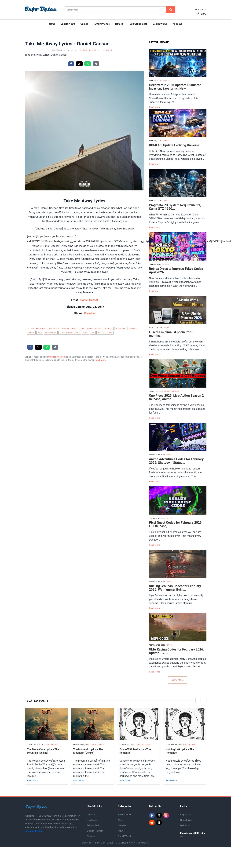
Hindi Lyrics (186, 819)
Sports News (68, 24)
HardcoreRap (94, 328)
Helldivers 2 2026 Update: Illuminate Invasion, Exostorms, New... (175, 86)
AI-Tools (177, 24)
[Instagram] (166, 815)
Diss (82, 328)
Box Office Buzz (138, 24)
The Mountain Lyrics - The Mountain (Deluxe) (88, 751)
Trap (85, 333)
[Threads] (159, 822)
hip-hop (108, 328)
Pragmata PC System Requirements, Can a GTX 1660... (175, 207)
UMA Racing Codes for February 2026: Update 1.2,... (176, 651)
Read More (100, 360)
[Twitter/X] (159, 815)
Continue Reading (33, 831)
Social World (160, 24)
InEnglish (120, 328)
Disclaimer (92, 819)
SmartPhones (102, 24)
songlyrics (50, 333)
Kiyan (109, 50)
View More (178, 679)
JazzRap (133, 328)
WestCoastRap (105, 333)
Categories (125, 806)
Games (84, 24)
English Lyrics (88, 50)
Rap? (40, 333)
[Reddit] (152, 822)
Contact (91, 814)
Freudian (89, 313)
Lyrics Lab (185, 825)
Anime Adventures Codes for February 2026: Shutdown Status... (176, 461)
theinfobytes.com (57, 357)
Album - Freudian (37, 328)
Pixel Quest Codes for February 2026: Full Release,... (176, 524)
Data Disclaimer (95, 830)
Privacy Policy (94, 825)
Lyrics (31, 333)
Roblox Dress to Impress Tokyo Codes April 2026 (176, 270)
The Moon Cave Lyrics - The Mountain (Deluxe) (43, 751)
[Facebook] (152, 815)
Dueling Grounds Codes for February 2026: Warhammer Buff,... (175, 587)
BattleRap (54, 328)
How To (119, 24)
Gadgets (122, 825)
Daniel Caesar (89, 300)
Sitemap (91, 836)
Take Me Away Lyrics (70, 333)
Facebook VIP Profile (192, 833)
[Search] (170, 9)
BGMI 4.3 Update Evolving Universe (174, 145)
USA (92, 333)
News (52, 24)
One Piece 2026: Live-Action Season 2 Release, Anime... (176, 397)
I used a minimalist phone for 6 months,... (171, 334)
